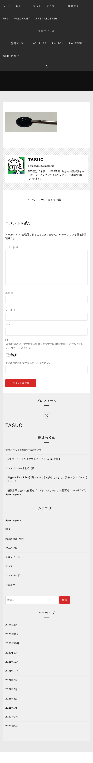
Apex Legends (46, 18)
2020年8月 (11, 726)
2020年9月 (11, 716)
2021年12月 (11, 661)
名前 (9, 292)
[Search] (46, 66)
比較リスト (75, 6)
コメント (11, 247)
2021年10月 (12, 670)
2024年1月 (11, 624)
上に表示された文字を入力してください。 (28, 362)
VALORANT (22, 18)
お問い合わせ (11, 55)
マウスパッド (54, 6)
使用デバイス (19, 43)
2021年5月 (11, 689)
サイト (9, 324)
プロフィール (46, 30)
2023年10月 (12, 643)
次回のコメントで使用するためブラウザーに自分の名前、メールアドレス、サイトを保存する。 (45, 345)
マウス (37, 6)
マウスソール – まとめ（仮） (21, 468)
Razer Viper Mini (14, 538)
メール (10, 310)
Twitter (75, 43)
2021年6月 (11, 680)
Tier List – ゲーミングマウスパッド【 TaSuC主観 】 (33, 458)
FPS (5, 18)
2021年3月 (11, 698)
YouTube (40, 43)
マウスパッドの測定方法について (23, 449)
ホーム (7, 6)
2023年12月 (12, 634)
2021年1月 (11, 707)
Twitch (57, 43)
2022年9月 (11, 652)
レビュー (21, 6)
